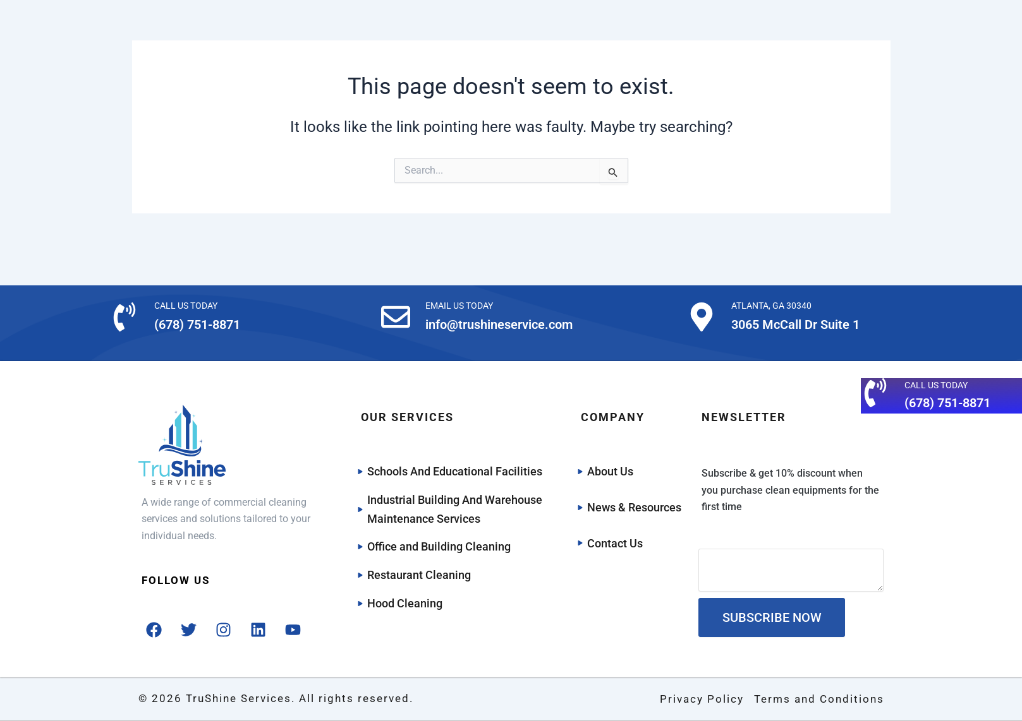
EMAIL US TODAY (459, 306)
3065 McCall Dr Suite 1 (795, 324)
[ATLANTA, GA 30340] (701, 316)
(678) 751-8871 (197, 324)
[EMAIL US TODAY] (395, 316)
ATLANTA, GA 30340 (771, 306)
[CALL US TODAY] (124, 316)
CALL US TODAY (185, 306)
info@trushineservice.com (499, 324)
